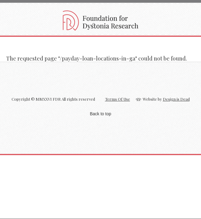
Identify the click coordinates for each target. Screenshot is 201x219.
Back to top (100, 113)
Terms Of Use (117, 99)
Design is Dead (176, 99)
